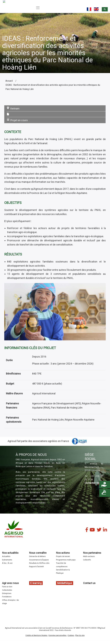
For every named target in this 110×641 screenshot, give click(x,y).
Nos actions (63, 552)
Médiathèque (64, 583)
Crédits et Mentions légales (36, 635)
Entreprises (6, 593)
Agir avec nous (10, 583)
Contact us (89, 583)
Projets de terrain (63, 556)
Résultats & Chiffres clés (39, 563)
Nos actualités (10, 552)
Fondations (7, 597)
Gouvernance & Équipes (39, 560)
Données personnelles (58, 635)
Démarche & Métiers (37, 556)
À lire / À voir (7, 563)
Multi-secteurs (89, 556)
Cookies (71, 635)
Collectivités (7, 590)
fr (89, 9)
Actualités (6, 556)
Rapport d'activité (36, 566)
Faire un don (7, 587)
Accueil (9, 80)
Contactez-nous (93, 483)
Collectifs (87, 560)
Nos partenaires (92, 552)
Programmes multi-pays (66, 560)
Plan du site (80, 635)
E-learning (36, 583)
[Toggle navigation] (38, 8)
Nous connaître (38, 552)
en (96, 9)
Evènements (7, 560)
